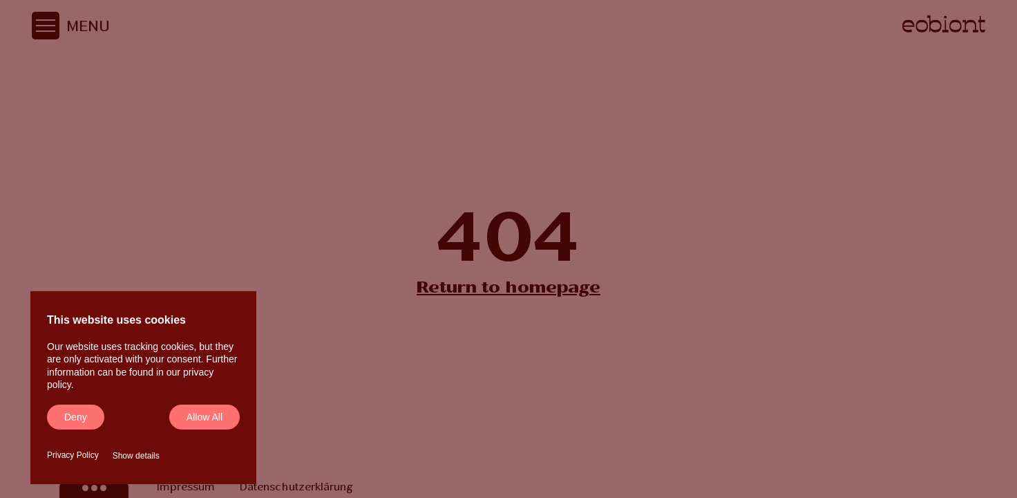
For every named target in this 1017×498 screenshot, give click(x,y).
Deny (75, 417)
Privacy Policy (73, 455)
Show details (136, 456)
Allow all (204, 417)
